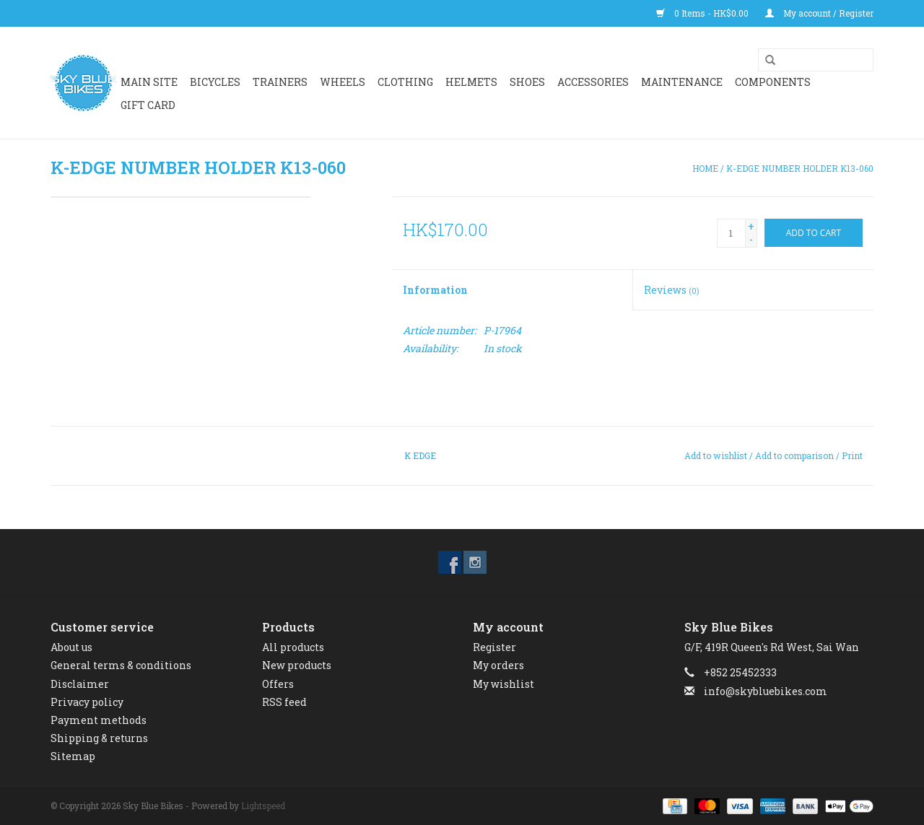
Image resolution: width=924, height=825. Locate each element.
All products (293, 647)
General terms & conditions (121, 665)
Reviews (671, 290)
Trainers (280, 82)
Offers (278, 684)
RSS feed (284, 702)
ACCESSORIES (593, 82)
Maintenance (682, 82)
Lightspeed (263, 805)
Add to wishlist (715, 455)
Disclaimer (80, 684)
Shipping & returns (99, 738)
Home (705, 168)
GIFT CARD (148, 105)
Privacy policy (87, 702)
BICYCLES (215, 82)
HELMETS (471, 82)
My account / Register (819, 13)
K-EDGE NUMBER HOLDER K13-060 (799, 168)
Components (773, 82)
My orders (498, 665)
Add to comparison (795, 455)
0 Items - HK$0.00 (703, 13)
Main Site (149, 82)
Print (852, 455)
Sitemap (73, 756)
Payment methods (99, 720)
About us (71, 647)
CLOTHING (405, 82)
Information (435, 290)
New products (296, 665)
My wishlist (503, 684)
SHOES (527, 82)
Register (494, 647)
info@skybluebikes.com (765, 691)
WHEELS (342, 82)
